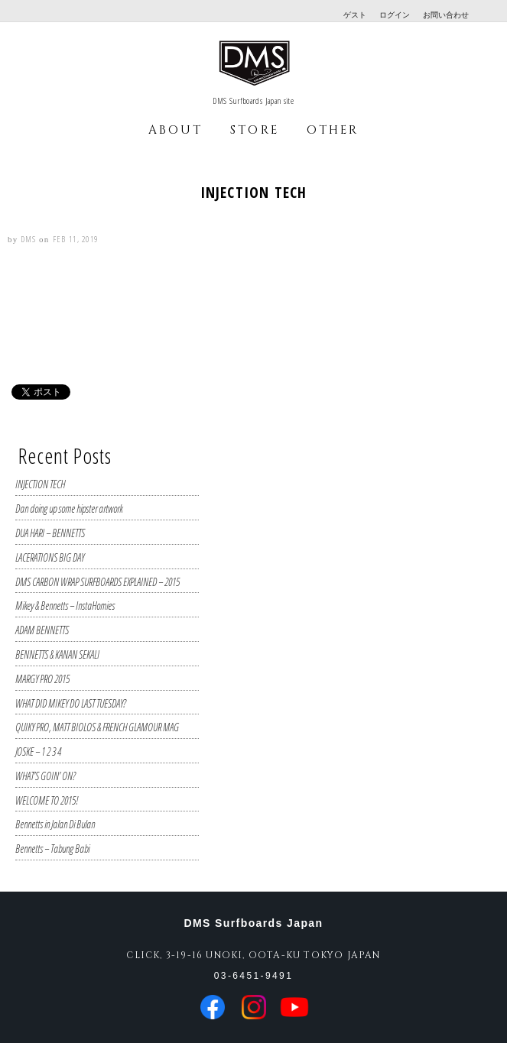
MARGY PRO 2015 (42, 679)
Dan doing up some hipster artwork (68, 508)
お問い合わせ (446, 15)
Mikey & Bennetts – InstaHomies (65, 605)
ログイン (394, 15)
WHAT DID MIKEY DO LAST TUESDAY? (70, 703)
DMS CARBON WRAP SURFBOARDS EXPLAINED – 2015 (97, 582)
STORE (254, 130)
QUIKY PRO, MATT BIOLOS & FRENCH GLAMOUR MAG (97, 727)
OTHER (333, 130)
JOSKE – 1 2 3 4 (38, 751)
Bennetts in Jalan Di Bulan (55, 824)
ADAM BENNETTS (42, 630)
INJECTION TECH (40, 484)
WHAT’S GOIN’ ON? (45, 776)
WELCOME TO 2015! (46, 800)
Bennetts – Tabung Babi (52, 848)
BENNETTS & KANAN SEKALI (57, 654)
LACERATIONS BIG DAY (49, 557)
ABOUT (175, 130)
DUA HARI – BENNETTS (50, 533)
